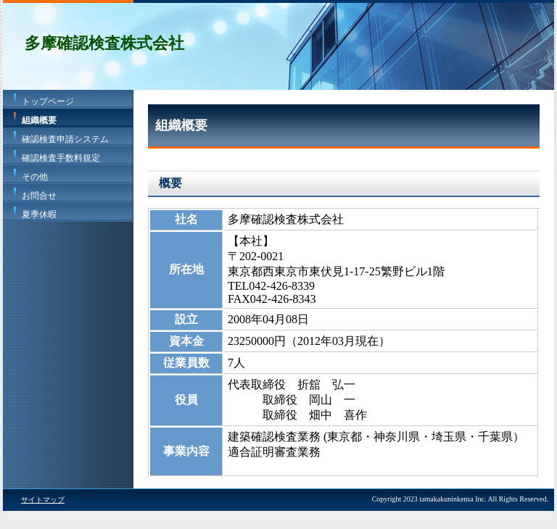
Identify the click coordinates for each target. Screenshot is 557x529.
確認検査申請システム (65, 139)
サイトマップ (43, 500)
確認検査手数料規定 (61, 158)
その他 (35, 177)
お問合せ (39, 196)
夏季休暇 (39, 214)
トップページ (48, 101)
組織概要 (39, 120)
